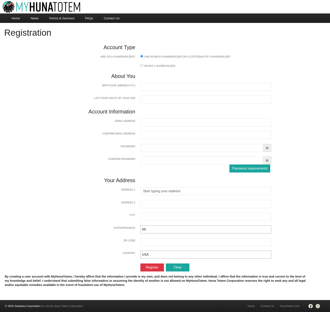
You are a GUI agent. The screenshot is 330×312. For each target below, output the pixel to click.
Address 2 (128, 202)
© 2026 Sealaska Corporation (22, 306)
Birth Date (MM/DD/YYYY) (118, 85)
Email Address (125, 121)
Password (128, 146)
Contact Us (112, 18)
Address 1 (128, 189)
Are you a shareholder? (117, 56)
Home (15, 18)
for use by (44, 306)
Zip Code (129, 240)
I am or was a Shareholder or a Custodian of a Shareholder (187, 56)
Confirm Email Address (118, 133)
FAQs (89, 18)
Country (129, 253)
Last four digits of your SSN (114, 98)
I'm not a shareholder (159, 66)
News (35, 18)
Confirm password (121, 159)
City (132, 215)
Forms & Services (62, 18)
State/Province (124, 227)
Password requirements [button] (249, 168)
